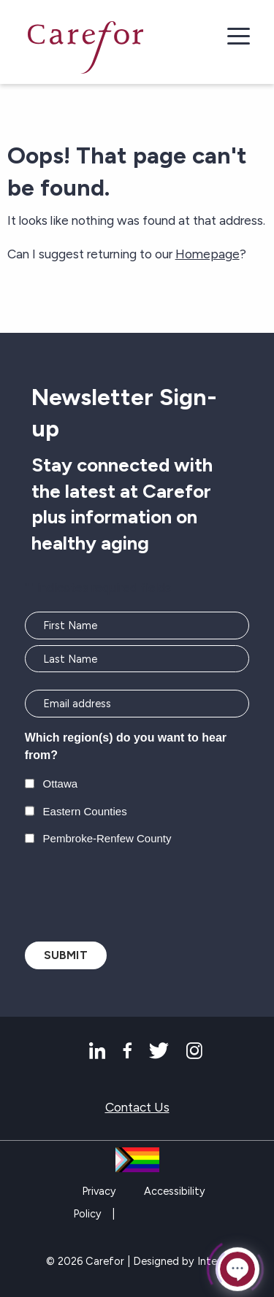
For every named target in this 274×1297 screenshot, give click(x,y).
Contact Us (137, 1107)
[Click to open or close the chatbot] (237, 1269)
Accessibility (174, 1191)
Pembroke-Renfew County (107, 838)
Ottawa (60, 783)
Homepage (207, 254)
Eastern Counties (85, 811)
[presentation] (136, 891)
